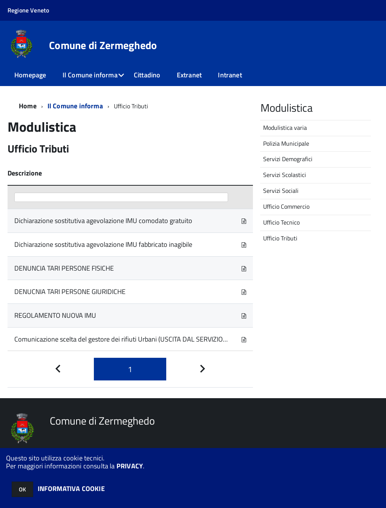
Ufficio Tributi (280, 238)
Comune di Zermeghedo (103, 45)
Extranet (189, 75)
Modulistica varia (285, 127)
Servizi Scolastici (284, 174)
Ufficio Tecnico (281, 222)
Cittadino (147, 75)
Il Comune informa (90, 75)
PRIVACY (129, 466)
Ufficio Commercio (286, 206)
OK (22, 489)
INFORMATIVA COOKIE (71, 488)
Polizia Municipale (286, 143)
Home (28, 106)
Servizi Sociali (281, 190)
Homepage (30, 75)
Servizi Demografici (287, 158)
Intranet (230, 75)
